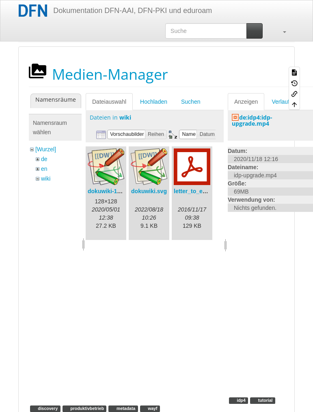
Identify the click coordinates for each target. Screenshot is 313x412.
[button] (280, 31)
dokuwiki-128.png (111, 191)
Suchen (190, 101)
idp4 (240, 400)
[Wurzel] (45, 149)
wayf (152, 408)
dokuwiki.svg (149, 191)
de (44, 159)
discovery (47, 408)
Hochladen (153, 101)
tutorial (265, 400)
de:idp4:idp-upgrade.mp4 (252, 120)
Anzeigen (246, 101)
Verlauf (280, 101)
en (44, 169)
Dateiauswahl (109, 101)
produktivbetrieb (86, 408)
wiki (45, 178)
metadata (125, 408)
